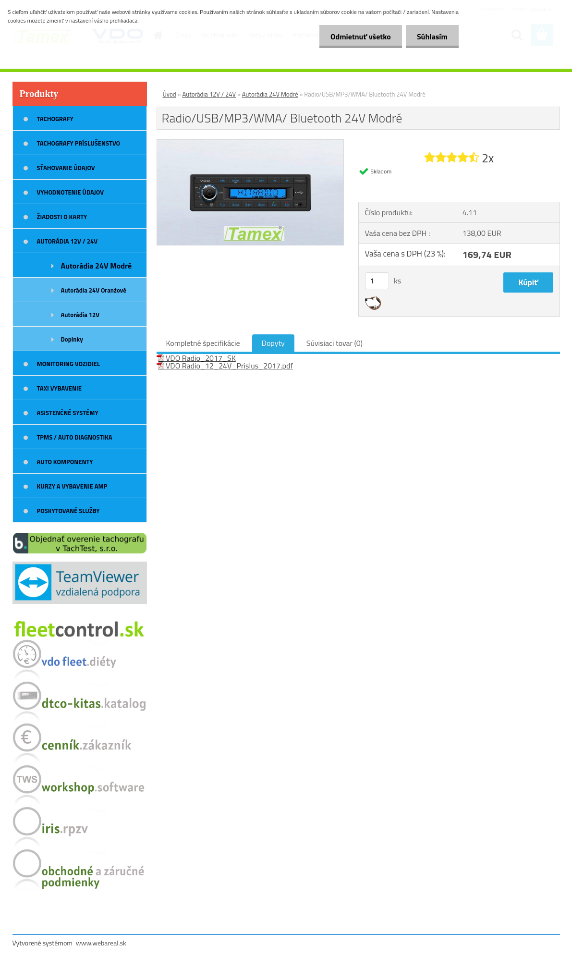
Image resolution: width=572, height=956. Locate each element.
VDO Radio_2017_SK (196, 358)
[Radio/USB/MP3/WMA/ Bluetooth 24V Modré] (250, 143)
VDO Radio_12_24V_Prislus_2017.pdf (225, 365)
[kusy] (377, 280)
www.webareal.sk (101, 943)
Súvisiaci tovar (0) (334, 343)
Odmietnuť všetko (358, 36)
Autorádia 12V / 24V (209, 94)
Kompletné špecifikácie (203, 343)
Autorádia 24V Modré (270, 94)
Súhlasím (431, 36)
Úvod (169, 94)
